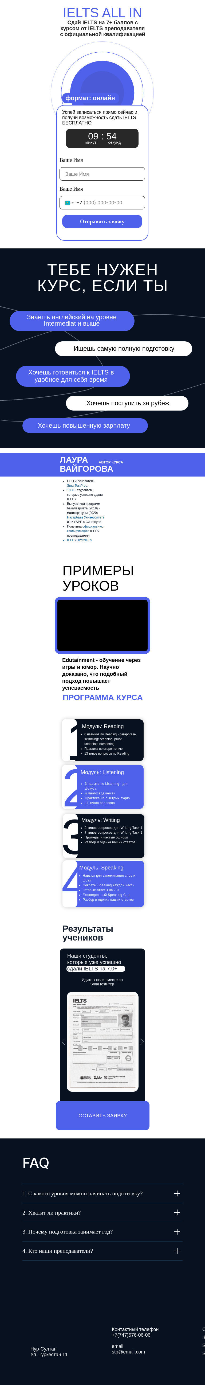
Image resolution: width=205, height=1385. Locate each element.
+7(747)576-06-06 (131, 1335)
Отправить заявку (102, 221)
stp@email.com (128, 1352)
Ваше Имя (71, 160)
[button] (102, 1115)
